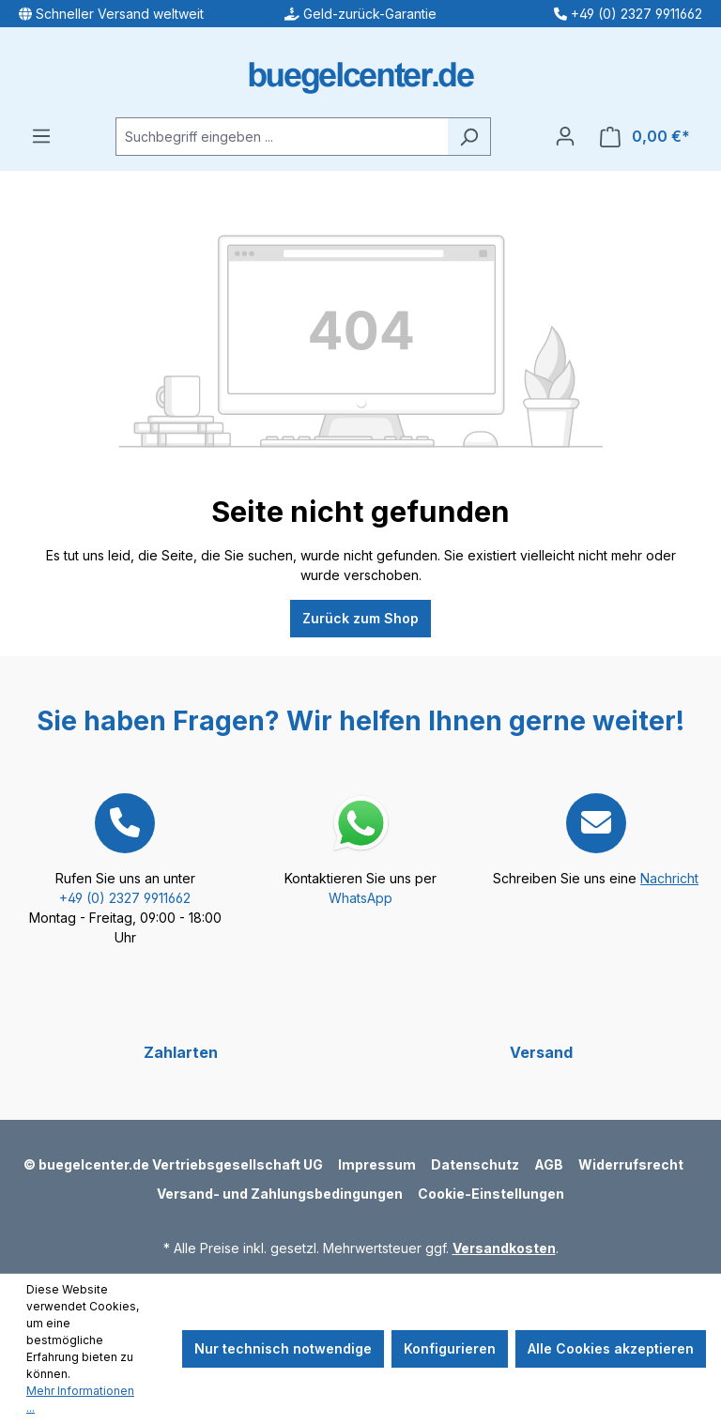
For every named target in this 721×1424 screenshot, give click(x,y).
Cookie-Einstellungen (491, 1194)
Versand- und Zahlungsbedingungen (280, 1194)
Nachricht (669, 878)
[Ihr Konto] (565, 136)
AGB (548, 1164)
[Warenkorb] (645, 136)
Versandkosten (504, 1248)
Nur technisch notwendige (283, 1348)
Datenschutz (475, 1164)
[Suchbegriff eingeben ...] (281, 136)
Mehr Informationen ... (80, 1399)
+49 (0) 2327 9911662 (125, 898)
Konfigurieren (450, 1348)
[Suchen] (469, 136)
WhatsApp (360, 898)
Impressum (377, 1164)
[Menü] (41, 136)
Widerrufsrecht (630, 1164)
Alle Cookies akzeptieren (611, 1348)
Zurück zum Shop (360, 618)
